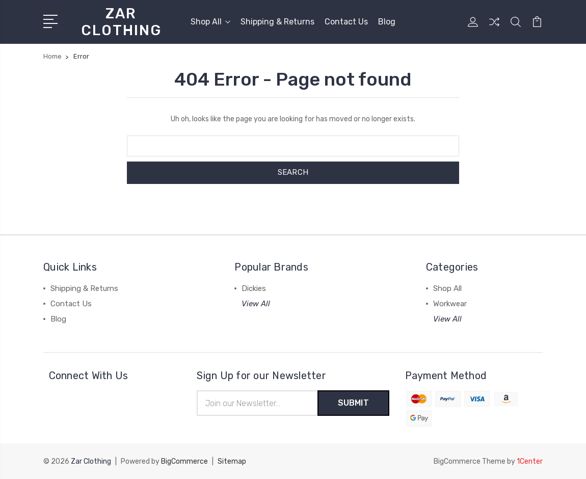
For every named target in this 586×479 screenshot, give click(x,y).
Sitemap (232, 461)
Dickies (254, 288)
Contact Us (346, 21)
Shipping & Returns (277, 21)
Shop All (210, 21)
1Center (530, 461)
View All (256, 303)
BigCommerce (184, 461)
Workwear (450, 303)
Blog (386, 21)
